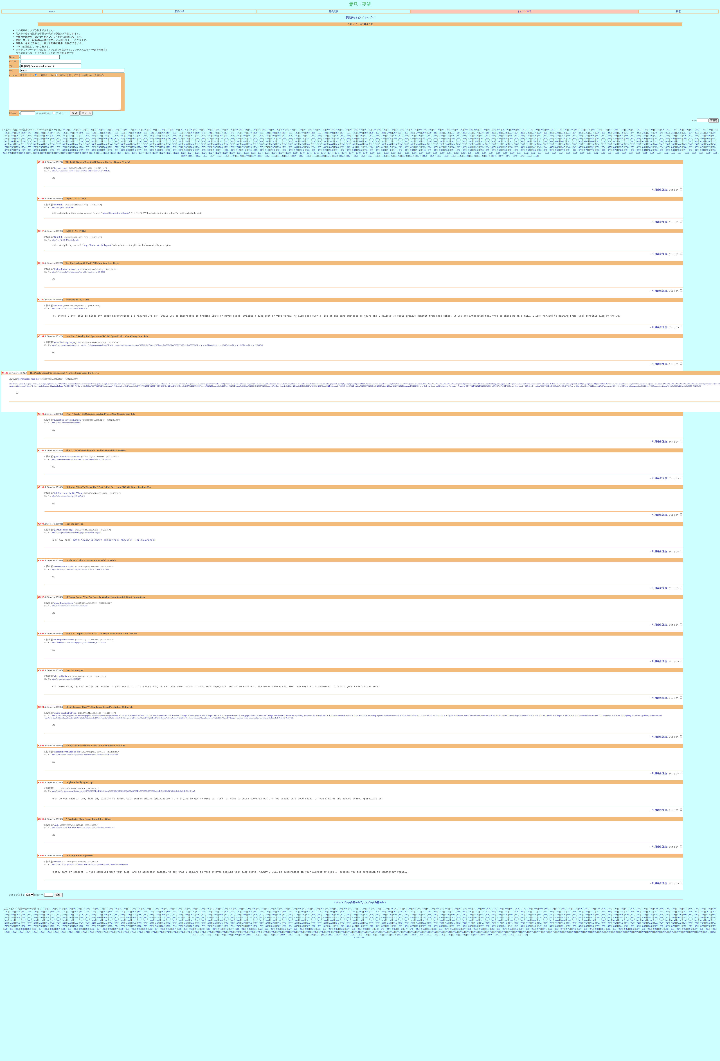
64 (347, 136)
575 (412, 147)
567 (366, 147)
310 (302, 142)
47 (268, 136)
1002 (36, 159)
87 (452, 136)
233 (569, 139)
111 (576, 136)
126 (663, 136)
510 (35, 147)
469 (510, 145)
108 (559, 136)
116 (605, 136)
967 (545, 156)
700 (424, 150)
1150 (528, 162)
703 (441, 150)
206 (412, 139)
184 (284, 139)
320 (360, 142)
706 (458, 150)
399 (105, 145)
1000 (22, 159)
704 (447, 150)
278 (116, 142)
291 (192, 142)
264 (35, 142)
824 (429, 153)
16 (126, 136)
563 (342, 147)
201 (383, 139)
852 (592, 153)
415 (197, 145)
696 (400, 150)
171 (209, 139)
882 (53, 156)
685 (337, 150)
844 (545, 153)
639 (70, 150)
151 (93, 139)
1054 (400, 159)
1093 (673, 159)
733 (615, 150)
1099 (715, 159)
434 (308, 145)
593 (516, 147)
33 (204, 136)
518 (82, 147)
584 (464, 147)
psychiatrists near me (28, 387)
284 (151, 142)
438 (331, 145)
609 (609, 147)
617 (656, 147)
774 (139, 153)
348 (522, 142)
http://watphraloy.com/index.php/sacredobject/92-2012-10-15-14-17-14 (80, 580)
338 (464, 142)
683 (325, 150)
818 (395, 153)
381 (714, 142)
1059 (435, 159)
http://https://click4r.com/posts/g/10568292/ (69, 316)
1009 (85, 159)
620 (673, 147)
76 (402, 136)
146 (64, 139)
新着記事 (333, 11)
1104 (212, 162)
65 (351, 136)
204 (400, 139)
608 (603, 147)
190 (319, 139)
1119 (314, 162)
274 (93, 142)
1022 (176, 159)
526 (128, 147)
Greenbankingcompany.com (67, 350)
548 (255, 147)
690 (366, 150)
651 (139, 150)
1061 (449, 159)
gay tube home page (63, 540)
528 (139, 147)
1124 (349, 162)
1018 (148, 159)
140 (29, 139)
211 (441, 139)
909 (209, 156)
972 (574, 156)
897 (139, 156)
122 (639, 136)
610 (615, 147)
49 (278, 136)
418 (215, 145)
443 (360, 145)
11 (103, 136)
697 (406, 150)
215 (464, 139)
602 (569, 147)
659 (186, 150)
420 (226, 145)
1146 (501, 162)
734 (621, 150)
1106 (225, 162)
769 (110, 153)
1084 (610, 159)
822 (418, 153)
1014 (120, 159)
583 (458, 147)
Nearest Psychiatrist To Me (67, 765)
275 (99, 142)
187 (302, 139)
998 (10, 159)
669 (244, 150)
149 (82, 139)
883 (58, 156)
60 (328, 136)
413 (186, 145)
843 (540, 153)
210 (435, 139)
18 (135, 136)
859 (632, 153)
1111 (260, 162)
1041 (309, 159)
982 (632, 156)
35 (213, 136)
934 (354, 156)
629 (12, 150)
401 (116, 145)
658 (180, 150)
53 (296, 136)
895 (128, 156)
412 (180, 145)
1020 (162, 159)
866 (673, 153)
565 (354, 147)
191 (325, 139)
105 (542, 136)
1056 (414, 159)
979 (615, 156)
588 (487, 147)
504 (714, 145)
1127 (370, 162)
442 (354, 145)
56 (310, 136)
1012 (106, 159)
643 (93, 150)
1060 (442, 159)
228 (540, 139)
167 (186, 139)
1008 (78, 159)
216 (470, 139)
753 (18, 153)
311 (308, 142)
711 (487, 150)
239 (603, 139)
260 (12, 142)
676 (284, 150)
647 (116, 150)
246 (644, 139)
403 (128, 145)
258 (714, 139)
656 (168, 150)
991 (685, 156)
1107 (232, 162)
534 (174, 147)
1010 (92, 159)
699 (418, 150)
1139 (452, 162)
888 (87, 156)
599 (551, 147)
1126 (363, 162)
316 (337, 142)
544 (232, 147)
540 (209, 147)
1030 (232, 159)
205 (406, 139)
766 (93, 153)
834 (487, 153)
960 (505, 156)
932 (342, 156)
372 (661, 142)
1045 (337, 159)
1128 (376, 162)
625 (702, 147)
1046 (344, 159)
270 (70, 142)
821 (412, 153)
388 (41, 145)
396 (87, 145)
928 (319, 156)
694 (389, 150)
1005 (57, 159)
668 (238, 150)
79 (416, 136)
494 (656, 145)
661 (197, 150)
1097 (701, 159)
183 (279, 139)
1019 (155, 159)
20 (144, 136)
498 (679, 145)
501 (696, 145)
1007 (71, 159)
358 (580, 142)
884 (64, 156)
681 (314, 150)
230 (551, 139)
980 (621, 156)
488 (621, 145)
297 (226, 142)
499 (685, 145)
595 (528, 147)
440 (342, 145)
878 (29, 156)
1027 (211, 159)
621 (679, 147)
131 (692, 136)
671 (255, 150)
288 (174, 142)
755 (29, 153)
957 (487, 156)
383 (12, 145)
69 (370, 136)
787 (215, 153)
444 (366, 145)
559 (319, 147)
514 (58, 147)
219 (487, 139)
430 (284, 145)
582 (453, 147)
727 (580, 150)
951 (452, 156)
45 (259, 136)
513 (52, 147)
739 (650, 150)
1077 (561, 159)
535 (180, 147)
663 (209, 150)
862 (650, 153)
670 (250, 150)
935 (360, 156)
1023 (183, 159)
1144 (487, 162)
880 (41, 156)
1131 (397, 162)
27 (177, 136)
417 (209, 145)
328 (406, 142)
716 (516, 150)
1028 (218, 159)
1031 (239, 159)
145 (58, 139)
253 (685, 139)
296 (221, 142)
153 (105, 139)
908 (203, 156)
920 (273, 156)
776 (151, 153)
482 (586, 145)
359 (586, 142)
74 (393, 136)
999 (16, 159)
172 (215, 139)
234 (574, 139)
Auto (56, 840)
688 (354, 150)
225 (522, 139)
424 (250, 145)
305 (273, 142)
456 (435, 145)
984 (644, 156)
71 (379, 136)
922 (284, 156)
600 (557, 147)
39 (232, 136)
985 (650, 156)
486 (609, 145)
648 (122, 150)
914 (238, 156)
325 (389, 142)
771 (122, 153)
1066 (484, 159)
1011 (99, 159)
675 (279, 150)
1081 (589, 159)
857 (621, 153)
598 (545, 147)
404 (134, 145)
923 (290, 156)
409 (163, 145)
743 (673, 150)
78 (411, 136)
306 (279, 142)
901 (163, 156)
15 (121, 136)
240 (609, 139)
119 (622, 136)
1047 (351, 159)
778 (163, 153)
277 (110, 142)
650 (134, 150)
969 (557, 156)
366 (627, 142)
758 (47, 153)
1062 (456, 159)
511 (41, 147)
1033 (253, 159)
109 (565, 136)
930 (331, 156)
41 (241, 136)
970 (563, 156)
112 (582, 136)
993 (696, 156)
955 (476, 156)
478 (563, 145)
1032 (246, 159)
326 (395, 142)
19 (140, 136)
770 (116, 153)
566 (360, 147)
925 (302, 156)
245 (638, 139)
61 (333, 136)
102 (524, 136)
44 (255, 136)
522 (105, 147)
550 (267, 147)
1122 (335, 162)
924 (296, 156)
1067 (491, 159)
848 (569, 153)
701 (429, 150)
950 (447, 156)
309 (296, 142)
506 (12, 147)
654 (157, 150)
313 (319, 142)
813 (366, 153)
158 (134, 139)
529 (145, 147)
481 (580, 145)
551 (273, 147)
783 (192, 153)
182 (273, 139)
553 (284, 147)
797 (273, 153)
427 (267, 145)
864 (661, 153)
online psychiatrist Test (65, 726)
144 (53, 139)
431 (290, 145)
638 (64, 150)
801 (296, 153)
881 (47, 156)
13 (112, 136)
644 (99, 150)
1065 (477, 159)
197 (360, 139)
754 (24, 153)
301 (250, 142)
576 (418, 147)
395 (82, 145)
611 (621, 147)
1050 (372, 159)
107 (553, 136)
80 (420, 136)
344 (499, 142)
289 (180, 142)
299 (238, 142)
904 (180, 156)
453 (418, 145)
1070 (512, 159)
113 (588, 136)
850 (580, 153)
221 (499, 139)
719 (534, 150)
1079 (575, 159)
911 (221, 156)
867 (679, 153)
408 (157, 145)
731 (603, 150)
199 (372, 139)
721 (545, 150)
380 (708, 142)
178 (250, 139)
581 (447, 147)
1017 (141, 159)
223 (510, 139)
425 (255, 145)
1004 (50, 159)
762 (70, 153)
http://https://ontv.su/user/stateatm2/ (66, 432)
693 (383, 150)
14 (117, 136)
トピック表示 (525, 11)
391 (58, 145)
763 (76, 153)
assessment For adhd (64, 577)
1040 (302, 159)
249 (661, 139)
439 (337, 145)
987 (661, 156)
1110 (253, 162)
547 (250, 147)
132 (697, 136)
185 (290, 139)
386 (29, 145)
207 (418, 139)
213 (452, 139)
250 (667, 139)
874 (6, 156)
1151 (535, 162)
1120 (321, 162)
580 (441, 147)
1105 (219, 162)
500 (690, 145)
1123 (342, 162)
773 (134, 153)
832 (476, 153)
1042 (316, 159)
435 (313, 145)
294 (209, 142)
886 (76, 156)
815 (377, 153)
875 (12, 156)
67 (360, 136)
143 (47, 139)
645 (105, 150)
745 (685, 150)
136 (6, 139)
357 (574, 142)
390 (53, 145)
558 (313, 147)
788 (221, 153)
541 (215, 147)
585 (470, 147)
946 (424, 156)
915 (244, 156)
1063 (463, 159)
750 (714, 150)
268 (58, 142)
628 (6, 150)
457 (441, 145)
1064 (470, 159)
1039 (295, 159)
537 (192, 147)
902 (168, 156)
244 (632, 139)
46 (264, 136)
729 (592, 150)
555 (296, 147)
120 (628, 136)
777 (157, 153)
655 (163, 150)
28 (181, 136)
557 (308, 147)
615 (644, 147)
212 (447, 139)
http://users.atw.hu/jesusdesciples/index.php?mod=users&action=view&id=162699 (85, 768)
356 (569, 142)
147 (70, 139)
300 (244, 142)
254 (690, 139)
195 (348, 139)
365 (621, 142)
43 (250, 136)
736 (632, 150)
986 (656, 156)
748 (702, 150)
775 (145, 153)
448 (389, 145)
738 (644, 150)
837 (505, 153)
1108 (239, 162)
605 (586, 147)
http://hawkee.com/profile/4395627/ (66, 692)
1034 (260, 159)
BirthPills (58, 211)
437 (325, 145)
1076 (554, 159)
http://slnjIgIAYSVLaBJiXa (63, 214)
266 (47, 142)
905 (186, 156)
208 (424, 139)
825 (435, 153)
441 (348, 145)
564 (348, 147)
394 (76, 145)
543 (226, 147)
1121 (328, 162)
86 (448, 136)
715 (510, 150)
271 (76, 142)
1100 (184, 162)
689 (360, 150)
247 (650, 139)
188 (308, 139)
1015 (127, 159)
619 (667, 147)
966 (540, 156)
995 (708, 156)
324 (383, 142)
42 (245, 136)
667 (232, 150)
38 (227, 136)
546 (244, 147)
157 (128, 139)
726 (574, 150)
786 (209, 153)
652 (145, 150)
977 (603, 156)
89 (462, 136)
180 (261, 139)
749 (708, 150)
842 (534, 153)
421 (232, 145)
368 (638, 142)
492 (644, 145)
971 (569, 156)
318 (348, 142)
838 (510, 153)
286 (163, 142)
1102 (198, 162)
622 (685, 147)
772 (128, 153)
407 (151, 145)
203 (395, 139)
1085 (617, 159)
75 (397, 136)
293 (203, 142)
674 (273, 150)
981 (627, 156)
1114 (280, 162)
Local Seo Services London (67, 429)
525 (122, 147)
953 (464, 156)
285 (157, 142)
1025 (197, 159)
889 (93, 156)
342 (487, 142)
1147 (508, 162)
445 (371, 145)
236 (586, 139)
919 (267, 156)
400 (110, 145)
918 (261, 156)
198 (366, 139)
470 (516, 145)
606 (592, 147)
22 (153, 136)
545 (238, 147)
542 (221, 147)
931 (337, 156)
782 (186, 153)
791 (238, 153)
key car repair (60, 174)
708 (470, 150)
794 (255, 153)
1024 (190, 159)
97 (498, 136)
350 (534, 142)
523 (110, 147)
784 (197, 153)
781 (180, 153)
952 (458, 156)
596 (534, 147)
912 (226, 156)
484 (598, 145)
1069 (505, 159)
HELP (52, 11)
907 (197, 156)
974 (586, 156)
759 (53, 153)
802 (302, 153)
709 (476, 150)
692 (377, 150)
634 (41, 150)
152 (99, 139)
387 (35, 145)
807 (331, 153)
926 (308, 156)
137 (12, 139)
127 (668, 136)
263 (29, 142)
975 (592, 156)
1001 (29, 159)
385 (24, 145)
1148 (515, 162)
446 (377, 145)
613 (632, 147)
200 (377, 139)
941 (395, 156)
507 (18, 147)
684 (331, 150)
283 (145, 142)
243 (627, 139)
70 (374, 136)
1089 (645, 159)
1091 (659, 159)
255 (696, 139)
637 (58, 150)
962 (516, 156)
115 (599, 136)
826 (441, 153)
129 (680, 136)
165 (174, 139)
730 (598, 150)
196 (354, 139)
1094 (680, 159)
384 (18, 145)
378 (696, 142)
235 (580, 139)
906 (192, 156)
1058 (428, 159)
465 (487, 145)
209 (429, 139)
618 (661, 147)
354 (557, 142)
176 (238, 139)
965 (534, 156)
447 (383, 145)
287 (168, 142)
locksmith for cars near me (67, 276)
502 (702, 145)
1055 (407, 159)
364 (615, 142)
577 (424, 147)
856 (615, 153)
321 (366, 142)
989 (673, 156)
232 (563, 139)
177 (244, 139)
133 (703, 136)
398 (99, 145)
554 (290, 147)
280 (128, 142)
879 (35, 156)
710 (482, 150)
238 (598, 139)
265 (41, 142)
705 (453, 150)
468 (505, 145)
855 (609, 153)
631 (24, 150)
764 (82, 153)
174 (226, 139)
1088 (638, 159)
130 (686, 136)
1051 (379, 159)
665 (221, 150)
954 (470, 156)
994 (702, 156)
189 (314, 139)
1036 (274, 159)
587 (482, 147)
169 (197, 139)
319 (354, 142)
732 (609, 150)
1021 (169, 159)
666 (226, 150)
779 (168, 153)
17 (130, 136)
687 (348, 150)
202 (389, 139)
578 (429, 147)
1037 (281, 159)
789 (226, 153)
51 (287, 136)
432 (296, 145)
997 (4, 159)
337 (458, 142)
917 (255, 156)
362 (603, 142)
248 (656, 139)
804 (314, 153)
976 (598, 156)
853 (598, 153)
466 (493, 145)
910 (215, 156)
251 (673, 139)
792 (244, 153)
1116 (294, 162)
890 (99, 156)
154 (110, 139)
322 (371, 142)
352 (545, 142)
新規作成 (179, 11)
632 (29, 150)
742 (667, 150)
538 (197, 147)
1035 (267, 159)
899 (151, 156)
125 (657, 136)
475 (545, 145)
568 (371, 147)
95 (489, 136)
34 (209, 136)
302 (255, 142)
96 (494, 136)
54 (301, 136)
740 (656, 150)
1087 (631, 159)
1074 (540, 159)
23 (158, 136)
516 (70, 147)
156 (122, 139)
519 (87, 147)
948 (435, 156)
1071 (519, 159)
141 (35, 139)
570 (383, 147)
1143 (480, 162)
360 (592, 142)
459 (452, 145)
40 (236, 136)
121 (634, 136)
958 (493, 156)
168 (192, 139)
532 (163, 147)
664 (215, 150)
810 (348, 153)
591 (505, 147)
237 (592, 139)
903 (174, 156)
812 (360, 153)
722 (551, 150)
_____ (57, 802)
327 (400, 142)
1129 (383, 162)
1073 (533, 159)
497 (673, 145)
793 (250, 153)
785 (203, 153)
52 (292, 136)
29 (186, 136)
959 (499, 156)
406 (145, 145)
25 (167, 136)
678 (296, 150)
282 (139, 142)
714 (505, 150)
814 (371, 153)
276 (105, 142)
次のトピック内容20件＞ (373, 918)
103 (530, 136)
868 (685, 153)
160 (145, 139)
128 (674, 136)
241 (615, 139)
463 (476, 145)
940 (389, 156)
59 (324, 136)
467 (499, 145)
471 (522, 145)
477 (557, 145)
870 (696, 153)
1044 (330, 159)
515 (64, 147)
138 (18, 139)
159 (139, 139)
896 (134, 156)
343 (493, 142)
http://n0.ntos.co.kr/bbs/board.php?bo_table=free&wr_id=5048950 (78, 279)
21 (149, 136)
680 (308, 150)
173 (221, 139)
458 (447, 145)
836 (499, 153)
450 (400, 145)
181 (267, 139)
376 (685, 142)
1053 (393, 159)
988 (667, 156)
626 (708, 147)
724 (563, 150)
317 (342, 142)
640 (76, 150)
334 (441, 142)
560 (325, 147)
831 (470, 153)
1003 (43, 159)
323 (377, 142)
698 (412, 150)
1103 (205, 162)
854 (603, 153)
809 (343, 153)
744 (679, 150)
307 (284, 142)
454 (424, 145)
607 (598, 147)
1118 (307, 162)
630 (18, 150)
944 (412, 156)
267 (53, 142)
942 (400, 156)
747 (696, 150)
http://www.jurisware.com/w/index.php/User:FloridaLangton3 (77, 543)
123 (645, 136)
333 (435, 142)
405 (139, 145)
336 (452, 142)
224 (516, 139)
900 (157, 156)
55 (305, 136)
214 (458, 139)
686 (343, 150)
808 (337, 153)
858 (627, 153)
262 (24, 142)
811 (354, 153)
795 (261, 153)
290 (186, 142)
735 (627, 150)
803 (308, 153)
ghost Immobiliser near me (67, 466)
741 (661, 150)
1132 (404, 162)
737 (638, 150)
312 (313, 142)
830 (464, 153)
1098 (708, 159)
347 (516, 142)
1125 (356, 162)
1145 (494, 162)
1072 (526, 159)
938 (377, 156)
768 (105, 153)
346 (510, 142)
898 (145, 156)
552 (279, 147)
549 (261, 147)
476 (551, 145)
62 (337, 136)
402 (122, 145)
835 (493, 153)
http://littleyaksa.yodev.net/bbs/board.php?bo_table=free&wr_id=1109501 (81, 469)
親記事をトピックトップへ (360, 17)
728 (586, 150)
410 (168, 145)
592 (511, 147)
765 (87, 153)
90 (466, 136)
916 (250, 156)
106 (548, 136)
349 (528, 142)
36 (218, 136)
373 (667, 142)
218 (481, 139)
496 (667, 145)
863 (656, 153)
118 (616, 136)
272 (82, 142)
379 (702, 142)
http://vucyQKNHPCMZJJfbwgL (65, 247)
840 (522, 153)
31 (195, 136)
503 (708, 145)
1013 (113, 159)
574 (406, 147)
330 (418, 142)
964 (528, 156)
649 (128, 150)
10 (98, 136)
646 (110, 150)
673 (267, 150)
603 (574, 147)
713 (499, 150)
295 (215, 142)
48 (273, 136)
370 (650, 142)
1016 (134, 159)
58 (319, 136)
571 (389, 147)
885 (70, 156)
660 (192, 150)
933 (348, 156)
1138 (446, 162)
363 (609, 142)
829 (458, 153)
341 (481, 142)
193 (337, 139)
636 (53, 150)
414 (192, 145)
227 (534, 139)
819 (400, 153)
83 (434, 136)
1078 (568, 159)
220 (493, 139)
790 (232, 153)
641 (82, 150)
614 (638, 147)
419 (221, 145)
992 (690, 156)
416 (203, 145)
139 (24, 139)
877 (24, 156)
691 (372, 150)
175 (232, 139)
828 (452, 153)
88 (457, 136)
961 (510, 156)
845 (551, 153)
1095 (687, 159)
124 (651, 136)
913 (232, 156)
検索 (678, 11)
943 (406, 156)
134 (709, 136)
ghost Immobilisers (63, 614)
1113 (273, 162)
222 (505, 139)
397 (93, 145)
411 (174, 145)
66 (356, 136)
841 (528, 153)
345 (505, 142)
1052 (386, 159)
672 (261, 150)
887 (82, 156)
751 (6, 153)
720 (540, 150)
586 (476, 147)
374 (673, 142)
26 (172, 136)
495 (661, 145)
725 (569, 150)
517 (76, 147)
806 (325, 153)
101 (519, 136)
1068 (498, 159)
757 (41, 153)
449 (395, 145)
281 (134, 142)
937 (371, 156)
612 (627, 147)
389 (47, 145)
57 (314, 136)
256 (702, 139)
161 (151, 139)
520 (93, 147)
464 (481, 145)
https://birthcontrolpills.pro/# (116, 220)
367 (632, 142)
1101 (191, 162)
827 (447, 153)
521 (99, 147)
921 (279, 156)
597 (540, 147)
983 (638, 156)
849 (574, 153)
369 (644, 142)
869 (690, 153)
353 (551, 142)
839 (516, 153)
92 (475, 136)
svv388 (57, 877)
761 (64, 153)
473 (534, 145)
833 (481, 153)
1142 (473, 162)
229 (545, 139)
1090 (652, 159)
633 (35, 150)
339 (470, 142)
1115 (287, 162)
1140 (459, 162)
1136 (432, 162)
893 (116, 156)
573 (400, 147)
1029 (225, 159)
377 (690, 142)
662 (203, 150)
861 (644, 153)
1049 (365, 159)
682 (319, 150)
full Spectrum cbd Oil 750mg (68, 503)
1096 (694, 159)
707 (464, 150)
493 (650, 145)
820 (406, 153)
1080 (582, 159)
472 (528, 145)
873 (714, 153)
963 (522, 156)
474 (540, 145)
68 (365, 136)
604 (580, 147)
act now (58, 313)
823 (424, 153)
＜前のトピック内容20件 (347, 918)
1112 (267, 162)
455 (429, 145)
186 (296, 139)
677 (290, 150)
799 (284, 153)
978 (609, 156)
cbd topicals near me (64, 652)
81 (425, 136)
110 (571, 136)
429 (279, 145)
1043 (323, 159)
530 (151, 147)
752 (12, 153)
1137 (439, 162)
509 (29, 147)
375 (679, 142)
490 (632, 145)
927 (313, 156)
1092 (666, 159)
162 (157, 139)
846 (557, 153)
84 (439, 136)
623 (690, 147)
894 (122, 156)
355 (563, 142)
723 (557, 150)
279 (122, 142)
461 (464, 145)
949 (441, 156)
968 (551, 156)
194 (343, 139)
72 (383, 136)
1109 (246, 162)
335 (447, 142)
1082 (596, 159)
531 (157, 147)
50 (282, 136)
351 (540, 142)
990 (679, 156)
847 (563, 153)
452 (412, 145)
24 (163, 136)
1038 (288, 159)
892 (110, 156)
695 (395, 150)
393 (70, 145)
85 (443, 136)
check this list (60, 689)
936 (366, 156)
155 (116, 139)
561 (331, 147)
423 (244, 145)
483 (592, 145)
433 (302, 145)
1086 (624, 159)
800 (290, 153)
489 (627, 145)
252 (679, 139)
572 (395, 147)
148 (76, 139)
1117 (301, 162)
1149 (521, 162)
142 (41, 139)
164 (168, 139)
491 (638, 145)
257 (708, 139)
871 (702, 153)
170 (203, 139)
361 (598, 142)
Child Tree (359, 953)
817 (389, 153)
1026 (204, 159)
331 (424, 142)
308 (290, 142)
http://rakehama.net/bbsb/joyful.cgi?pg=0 (68, 506)
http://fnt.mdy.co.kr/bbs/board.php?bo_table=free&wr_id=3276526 (79, 655)
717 (522, 150)
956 (481, 156)
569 (377, 147)
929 (325, 156)
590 (499, 147)
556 (302, 147)
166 (180, 139)
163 (163, 139)
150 (87, 139)
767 (99, 153)
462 (470, 145)
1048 (358, 159)
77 (406, 136)
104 (536, 136)
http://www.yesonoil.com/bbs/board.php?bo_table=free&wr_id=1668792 (81, 177)
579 (435, 147)
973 (580, 156)
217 (476, 139)
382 (6, 145)
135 (715, 136)
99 (508, 136)
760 (58, 153)
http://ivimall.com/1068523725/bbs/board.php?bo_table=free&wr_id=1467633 (83, 843)
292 (197, 142)
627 (714, 147)
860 (638, 153)
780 (174, 153)
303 (261, 142)
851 (586, 153)
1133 (411, 162)
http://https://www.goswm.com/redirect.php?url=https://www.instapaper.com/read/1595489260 (90, 880)
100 (513, 136)
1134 (418, 162)
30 (190, 136)
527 (134, 147)
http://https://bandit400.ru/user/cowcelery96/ (69, 617)
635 (47, 150)
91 (471, 136)
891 (105, 156)
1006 (64, 159)
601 (563, 147)
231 (557, 139)
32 (200, 136)
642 (87, 150)
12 (108, 136)
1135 (425, 162)
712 (493, 150)
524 (116, 147)
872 (708, 153)
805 (319, 153)
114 (593, 136)
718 (528, 150)
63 (342, 136)
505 (6, 147)
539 (203, 147)
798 (279, 153)
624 (696, 147)
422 (238, 145)
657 (174, 150)
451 (406, 145)
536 (186, 147)
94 (485, 136)
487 (615, 145)
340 (476, 142)
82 (429, 136)
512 (47, 147)
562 (337, 147)
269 (64, 142)
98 (503, 136)
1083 (603, 159)
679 (302, 150)
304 (267, 142)
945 (418, 156)
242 (621, 139)
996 (714, 156)
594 (522, 147)
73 (388, 136)
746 (690, 150)
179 (255, 139)
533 (168, 147)
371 (656, 142)
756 (35, 153)
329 (412, 142)
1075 (547, 159)
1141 (466, 162)
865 (667, 153)
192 (331, 139)
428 (273, 145)
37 (222, 136)
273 (87, 142)
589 (493, 147)
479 (569, 145)
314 (325, 142)
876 (18, 156)
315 (331, 142)
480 (574, 145)
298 (232, 142)
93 (480, 136)
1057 (421, 159)
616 (650, 147)
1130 (390, 162)
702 (435, 150)
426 (261, 145)
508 (24, 147)
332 (429, 142)
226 (528, 139)
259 (6, 142)
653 (151, 150)
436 (319, 145)
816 (383, 153)
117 (611, 136)
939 (383, 156)
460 (458, 145)
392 (64, 145)
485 (603, 145)
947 (429, 156)
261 (18, 142)
